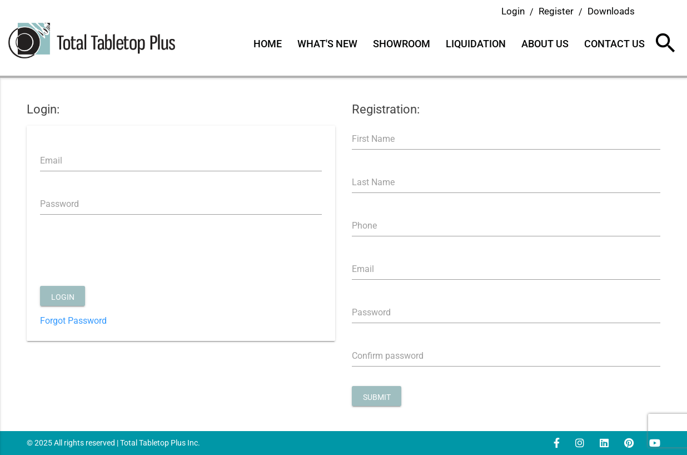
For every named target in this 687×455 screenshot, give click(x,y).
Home (267, 44)
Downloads (611, 11)
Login (513, 11)
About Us (545, 44)
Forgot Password (73, 320)
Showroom (401, 44)
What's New (327, 44)
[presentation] (124, 256)
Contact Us (614, 44)
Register (556, 11)
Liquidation (476, 44)
